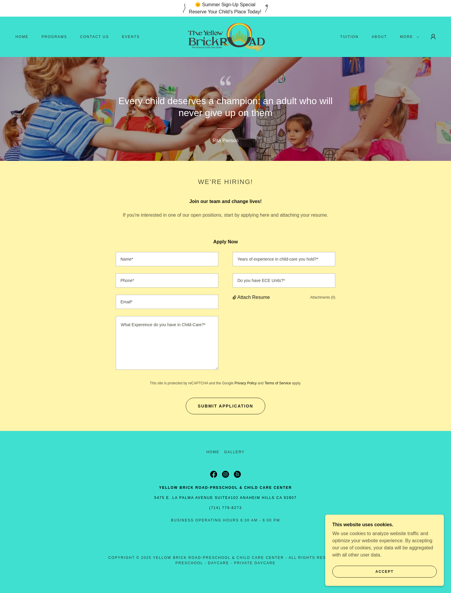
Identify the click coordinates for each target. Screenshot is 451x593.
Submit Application (225, 406)
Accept (384, 572)
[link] (225, 36)
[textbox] (167, 259)
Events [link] (131, 37)
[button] (408, 36)
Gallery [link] (234, 452)
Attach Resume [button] (253, 297)
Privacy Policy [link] (245, 383)
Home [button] (212, 452)
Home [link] (21, 37)
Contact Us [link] (94, 37)
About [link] (379, 37)
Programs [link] (54, 37)
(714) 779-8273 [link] (225, 508)
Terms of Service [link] (277, 383)
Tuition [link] (349, 37)
